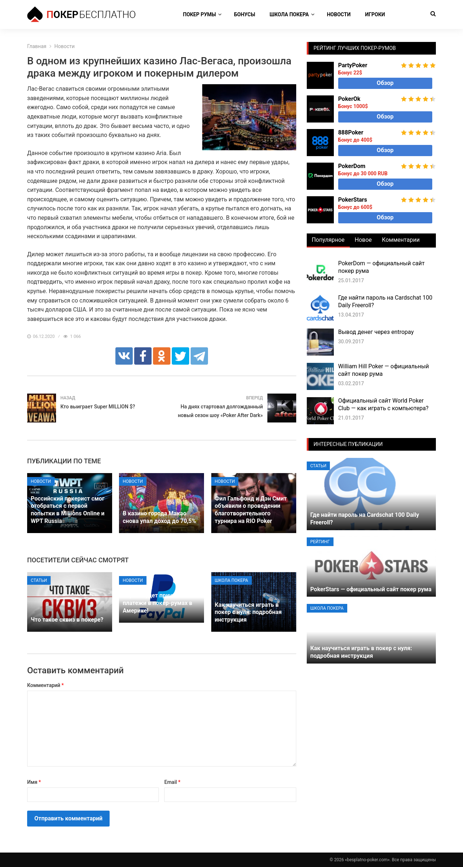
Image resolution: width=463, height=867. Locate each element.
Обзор (385, 83)
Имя (34, 782)
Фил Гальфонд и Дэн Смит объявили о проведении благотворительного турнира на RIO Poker (251, 509)
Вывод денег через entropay (376, 332)
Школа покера (289, 14)
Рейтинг (320, 541)
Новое (363, 239)
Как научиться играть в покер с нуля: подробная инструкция (248, 612)
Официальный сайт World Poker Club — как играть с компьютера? (383, 404)
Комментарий (45, 685)
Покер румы (199, 14)
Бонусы (244, 14)
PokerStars (352, 199)
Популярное (328, 239)
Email (172, 782)
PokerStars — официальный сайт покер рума (371, 589)
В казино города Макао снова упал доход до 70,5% (159, 517)
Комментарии (401, 239)
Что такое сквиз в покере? (67, 619)
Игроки (375, 14)
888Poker (351, 132)
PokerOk (349, 98)
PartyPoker (353, 65)
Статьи (39, 580)
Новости (339, 14)
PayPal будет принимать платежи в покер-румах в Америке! (157, 603)
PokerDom (351, 166)
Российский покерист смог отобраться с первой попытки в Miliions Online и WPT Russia (68, 509)
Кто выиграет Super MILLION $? (97, 406)
